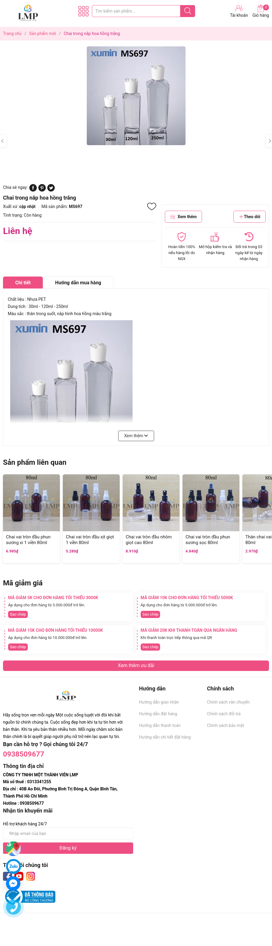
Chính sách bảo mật (225, 725)
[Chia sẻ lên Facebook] (33, 190)
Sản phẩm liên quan (34, 462)
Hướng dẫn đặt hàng (158, 713)
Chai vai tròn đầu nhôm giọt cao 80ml (149, 540)
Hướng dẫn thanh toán (160, 725)
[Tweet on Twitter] (51, 190)
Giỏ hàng (261, 11)
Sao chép (18, 614)
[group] (136, 95)
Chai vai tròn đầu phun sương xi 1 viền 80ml (28, 540)
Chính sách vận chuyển (228, 702)
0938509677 (23, 754)
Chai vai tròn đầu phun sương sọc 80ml (208, 540)
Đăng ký (68, 848)
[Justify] (187, 11)
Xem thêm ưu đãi (136, 665)
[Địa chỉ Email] (68, 833)
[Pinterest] (42, 190)
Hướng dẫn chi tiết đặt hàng (165, 737)
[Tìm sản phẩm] (143, 11)
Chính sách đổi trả (224, 713)
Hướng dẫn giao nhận (159, 702)
